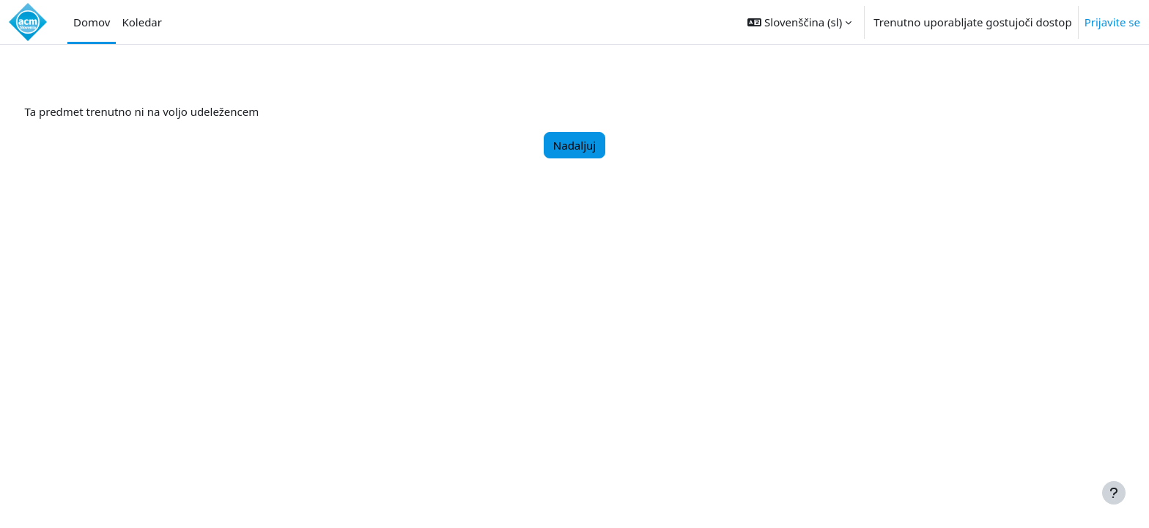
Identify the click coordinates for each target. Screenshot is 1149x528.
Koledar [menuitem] (142, 22)
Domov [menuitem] (91, 22)
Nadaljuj (574, 145)
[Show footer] (1114, 493)
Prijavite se (1112, 22)
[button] (799, 22)
